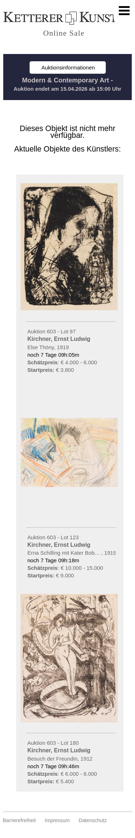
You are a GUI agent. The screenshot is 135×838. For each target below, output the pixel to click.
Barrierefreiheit (19, 820)
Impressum (57, 820)
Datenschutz (93, 820)
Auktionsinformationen (67, 67)
